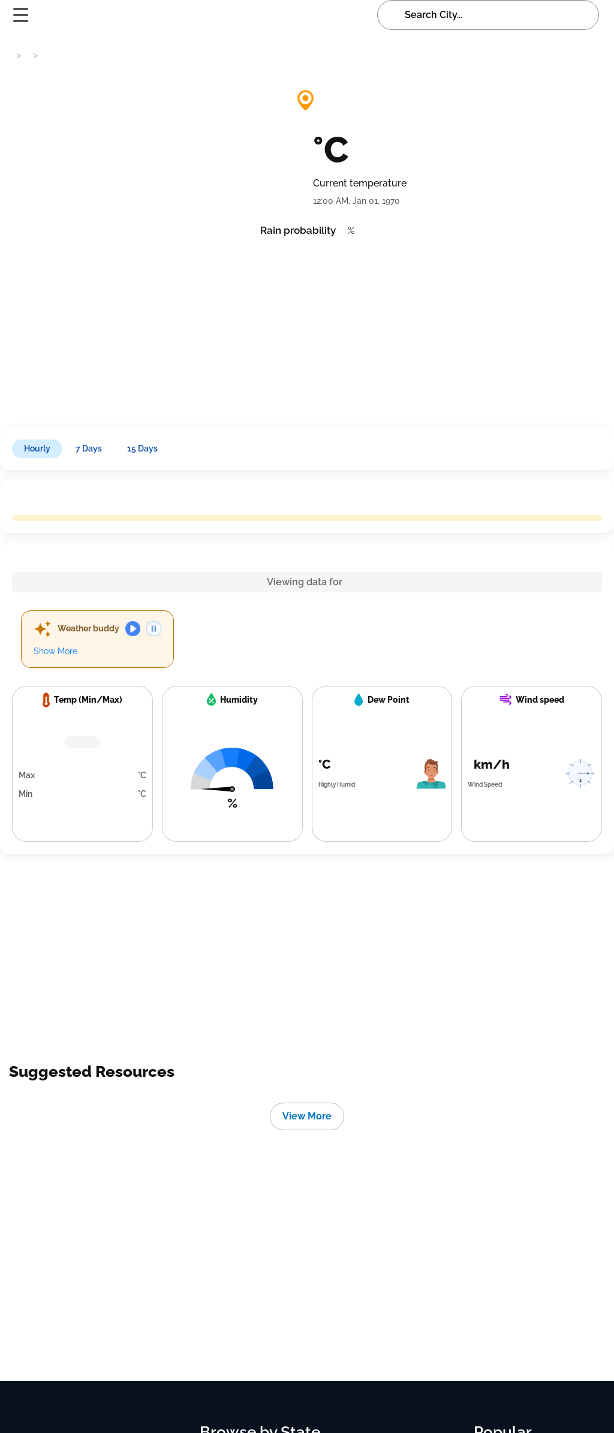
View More (307, 1116)
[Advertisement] (307, 329)
